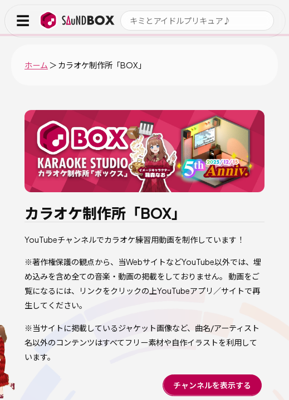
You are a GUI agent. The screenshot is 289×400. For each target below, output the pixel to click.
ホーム (36, 65)
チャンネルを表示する (212, 385)
